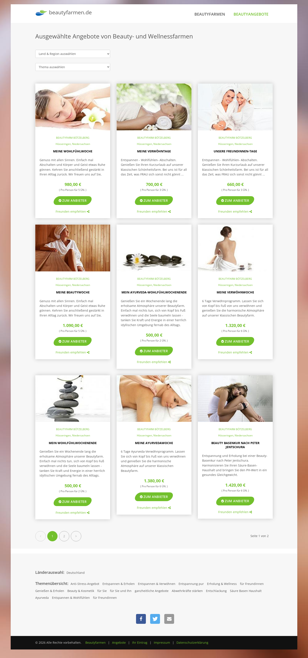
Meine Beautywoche (73, 292)
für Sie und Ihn (121, 591)
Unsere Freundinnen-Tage (235, 151)
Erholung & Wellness (222, 584)
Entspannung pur (191, 584)
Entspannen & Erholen (118, 584)
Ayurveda (42, 598)
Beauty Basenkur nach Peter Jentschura (235, 445)
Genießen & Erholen (49, 591)
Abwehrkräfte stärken (187, 591)
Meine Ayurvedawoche (154, 443)
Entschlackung (216, 591)
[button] (141, 619)
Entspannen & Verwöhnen (156, 584)
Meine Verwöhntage (154, 151)
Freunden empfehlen (72, 211)
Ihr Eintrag (139, 642)
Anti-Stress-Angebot (85, 584)
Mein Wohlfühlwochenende (73, 443)
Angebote (119, 642)
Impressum (162, 642)
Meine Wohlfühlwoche (72, 151)
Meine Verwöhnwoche (235, 292)
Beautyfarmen (209, 14)
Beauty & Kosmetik (80, 591)
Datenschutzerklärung (192, 642)
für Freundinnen (252, 584)
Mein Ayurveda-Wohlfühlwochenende (154, 292)
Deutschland (76, 573)
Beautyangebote (251, 14)
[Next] (76, 536)
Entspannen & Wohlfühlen (71, 598)
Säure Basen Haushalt (246, 591)
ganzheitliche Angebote (152, 591)
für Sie (102, 591)
